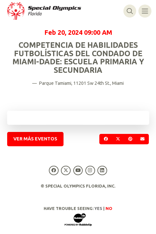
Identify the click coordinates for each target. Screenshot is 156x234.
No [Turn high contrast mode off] (109, 208)
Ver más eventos (35, 138)
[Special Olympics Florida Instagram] (90, 170)
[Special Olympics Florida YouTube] (78, 170)
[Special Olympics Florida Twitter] (66, 170)
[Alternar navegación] (144, 11)
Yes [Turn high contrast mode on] (98, 208)
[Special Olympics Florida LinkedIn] (102, 170)
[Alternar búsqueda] (129, 11)
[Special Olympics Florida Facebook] (54, 170)
